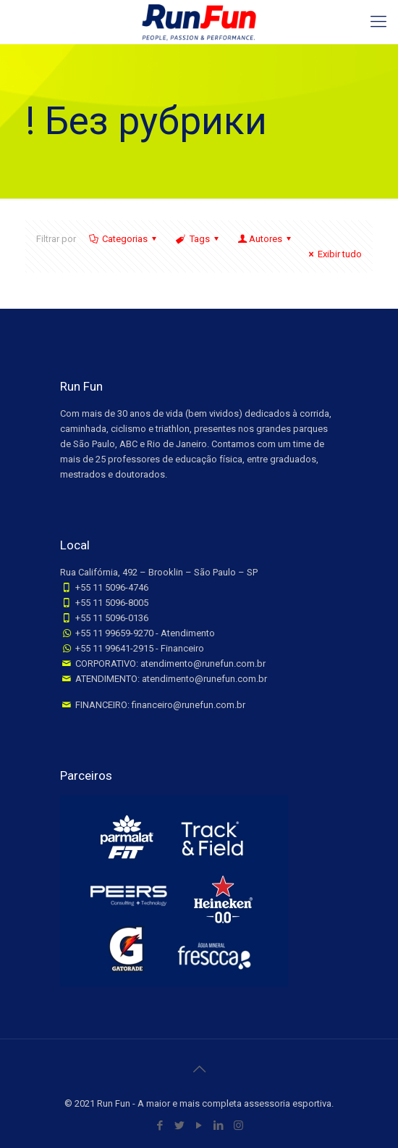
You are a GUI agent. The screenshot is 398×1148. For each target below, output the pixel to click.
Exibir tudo (333, 254)
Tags (198, 238)
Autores (265, 238)
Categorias (124, 238)
